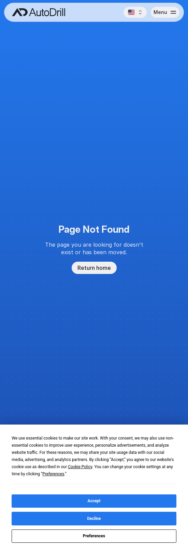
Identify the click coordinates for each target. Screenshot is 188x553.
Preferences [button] (53, 474)
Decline (94, 518)
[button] (135, 12)
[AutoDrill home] (37, 12)
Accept (94, 500)
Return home (94, 267)
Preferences (94, 536)
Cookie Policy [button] (80, 466)
